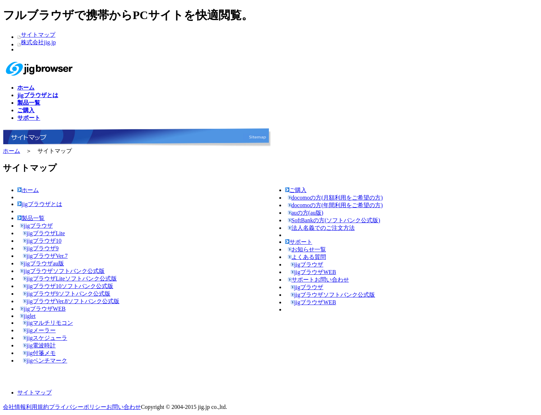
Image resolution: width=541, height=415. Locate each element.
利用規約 (37, 407)
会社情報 (14, 407)
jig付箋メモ (39, 353)
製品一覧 (31, 218)
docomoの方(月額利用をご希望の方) (335, 198)
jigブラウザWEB (42, 309)
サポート (298, 242)
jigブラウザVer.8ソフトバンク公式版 (71, 301)
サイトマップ (38, 35)
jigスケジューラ (45, 338)
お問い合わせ (123, 407)
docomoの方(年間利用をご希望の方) (335, 205)
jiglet (28, 316)
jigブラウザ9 (41, 248)
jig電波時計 (39, 345)
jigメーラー (39, 330)
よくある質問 (307, 257)
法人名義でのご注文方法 (321, 228)
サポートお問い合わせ (318, 280)
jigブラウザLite (44, 233)
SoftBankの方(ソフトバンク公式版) (334, 220)
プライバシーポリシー (77, 407)
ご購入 (296, 190)
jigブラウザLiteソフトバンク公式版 (70, 278)
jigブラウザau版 (42, 263)
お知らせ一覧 (307, 249)
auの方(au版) (306, 213)
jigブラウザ (36, 226)
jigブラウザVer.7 (45, 256)
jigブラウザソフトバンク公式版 (62, 271)
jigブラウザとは (39, 204)
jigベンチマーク (45, 360)
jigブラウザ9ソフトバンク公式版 (66, 294)
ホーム (11, 151)
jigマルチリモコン (48, 323)
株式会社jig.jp (38, 42)
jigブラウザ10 (42, 241)
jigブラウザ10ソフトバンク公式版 (68, 286)
